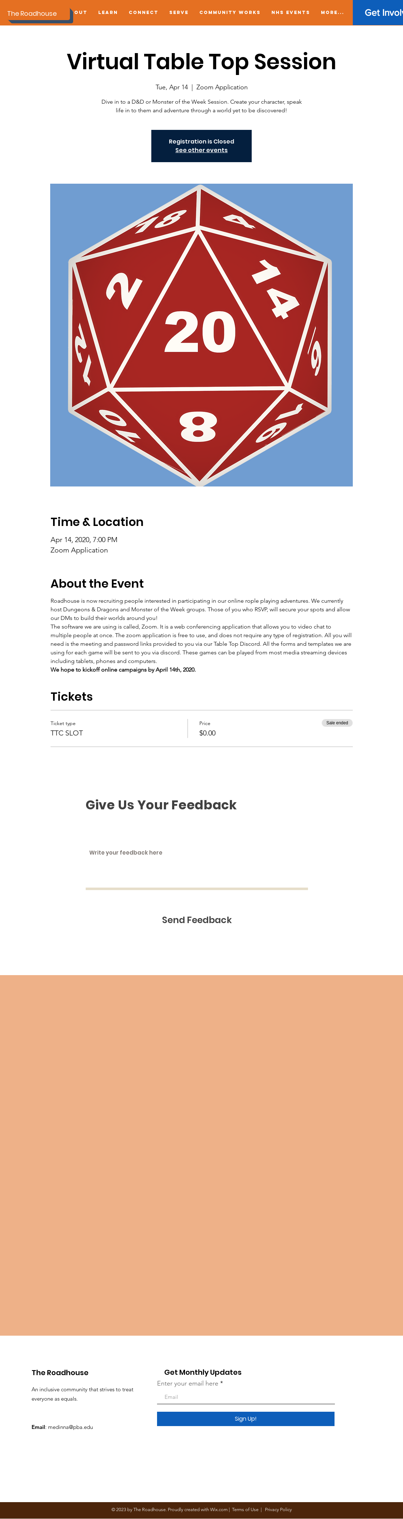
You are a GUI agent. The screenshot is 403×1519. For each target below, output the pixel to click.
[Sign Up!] (246, 1419)
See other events (201, 150)
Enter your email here (187, 1383)
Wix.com (219, 1509)
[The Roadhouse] (38, 13)
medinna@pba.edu (70, 1427)
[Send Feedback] (197, 920)
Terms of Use (245, 1509)
